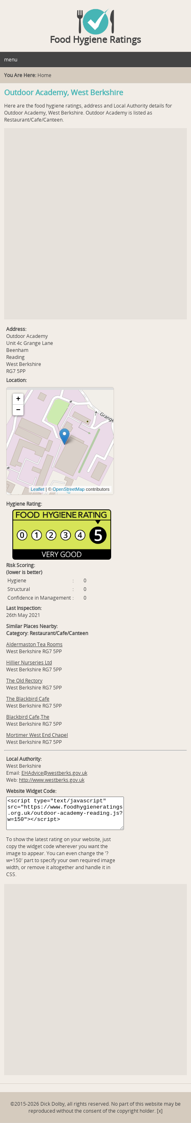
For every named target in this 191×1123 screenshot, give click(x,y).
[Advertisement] (95, 223)
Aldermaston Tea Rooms (34, 644)
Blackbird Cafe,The (27, 716)
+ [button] (18, 399)
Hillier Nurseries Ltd (29, 662)
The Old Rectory (24, 680)
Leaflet (37, 489)
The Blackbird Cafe (27, 698)
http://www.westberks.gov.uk (51, 779)
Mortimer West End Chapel (37, 735)
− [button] (18, 410)
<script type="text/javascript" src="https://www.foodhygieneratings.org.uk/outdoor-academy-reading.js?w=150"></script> (65, 813)
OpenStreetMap (69, 489)
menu (10, 59)
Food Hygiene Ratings (95, 39)
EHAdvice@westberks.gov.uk (54, 772)
